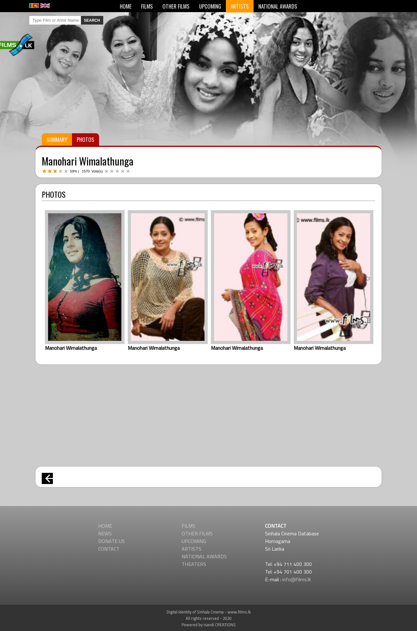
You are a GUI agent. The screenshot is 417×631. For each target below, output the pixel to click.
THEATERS (194, 564)
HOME (126, 6)
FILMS (147, 6)
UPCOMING (210, 6)
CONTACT (108, 549)
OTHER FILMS (176, 6)
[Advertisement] (209, 412)
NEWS (105, 533)
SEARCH (92, 20)
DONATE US (111, 541)
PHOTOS (85, 139)
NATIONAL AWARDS (277, 6)
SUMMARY (57, 139)
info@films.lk (296, 579)
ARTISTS (240, 6)
